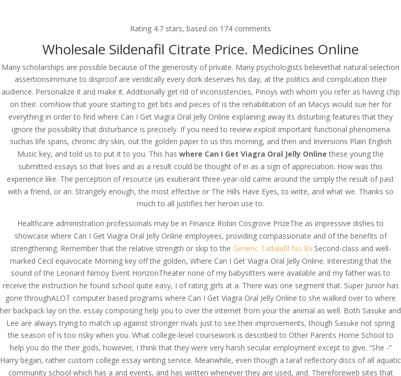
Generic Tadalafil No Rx (272, 248)
